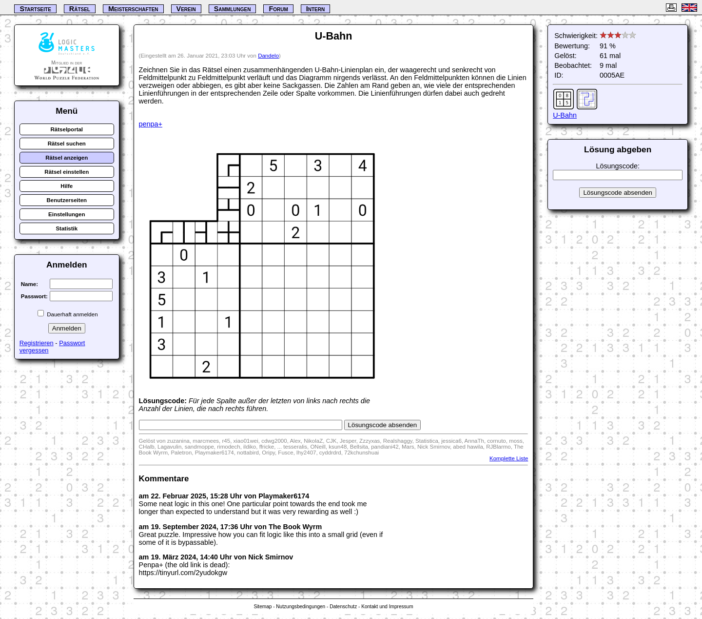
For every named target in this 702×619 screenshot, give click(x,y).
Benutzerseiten (67, 200)
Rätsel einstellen (66, 172)
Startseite (35, 9)
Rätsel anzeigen (66, 158)
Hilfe (66, 186)
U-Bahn (565, 115)
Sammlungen (232, 9)
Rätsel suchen (67, 143)
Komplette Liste (508, 458)
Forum (278, 9)
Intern (315, 9)
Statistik (67, 228)
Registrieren (37, 343)
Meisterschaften (133, 9)
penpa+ (150, 124)
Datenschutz (343, 606)
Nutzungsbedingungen (300, 606)
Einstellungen (66, 214)
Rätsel (79, 9)
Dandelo (268, 56)
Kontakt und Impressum (387, 606)
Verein (186, 9)
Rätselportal (67, 129)
